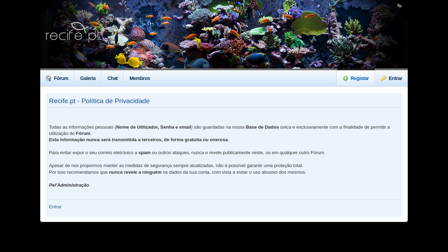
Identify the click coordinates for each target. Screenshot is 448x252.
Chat (112, 78)
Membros (140, 78)
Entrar (391, 78)
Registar (356, 78)
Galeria (88, 78)
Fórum (57, 78)
